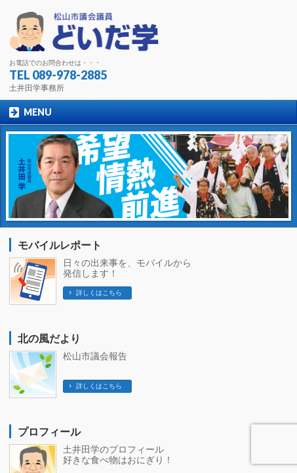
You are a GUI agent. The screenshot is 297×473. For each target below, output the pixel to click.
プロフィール (49, 432)
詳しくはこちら (99, 292)
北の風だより (49, 338)
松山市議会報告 (95, 356)
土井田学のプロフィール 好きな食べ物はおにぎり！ (118, 455)
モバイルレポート (60, 245)
